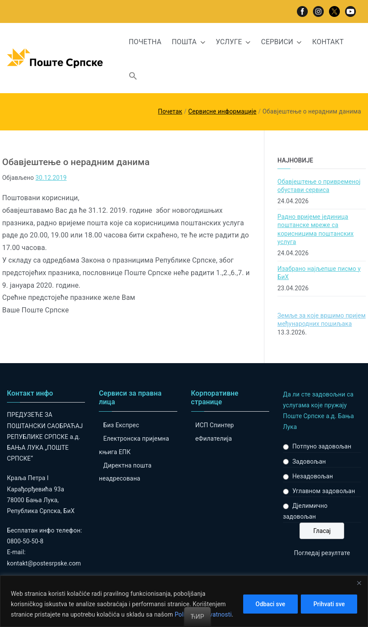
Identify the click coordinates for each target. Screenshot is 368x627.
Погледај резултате (322, 552)
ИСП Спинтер (214, 425)
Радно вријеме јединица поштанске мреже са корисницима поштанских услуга (315, 229)
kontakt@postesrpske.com (44, 563)
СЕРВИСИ (281, 42)
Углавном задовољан (323, 490)
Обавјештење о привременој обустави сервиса (319, 186)
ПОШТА (188, 42)
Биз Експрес (121, 425)
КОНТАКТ (328, 42)
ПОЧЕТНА (145, 42)
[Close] (359, 583)
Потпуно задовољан (321, 446)
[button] (201, 42)
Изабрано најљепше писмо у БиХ (319, 273)
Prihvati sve (329, 604)
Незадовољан (312, 476)
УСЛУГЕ (233, 42)
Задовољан (309, 461)
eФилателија (213, 438)
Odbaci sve (269, 604)
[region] (184, 601)
